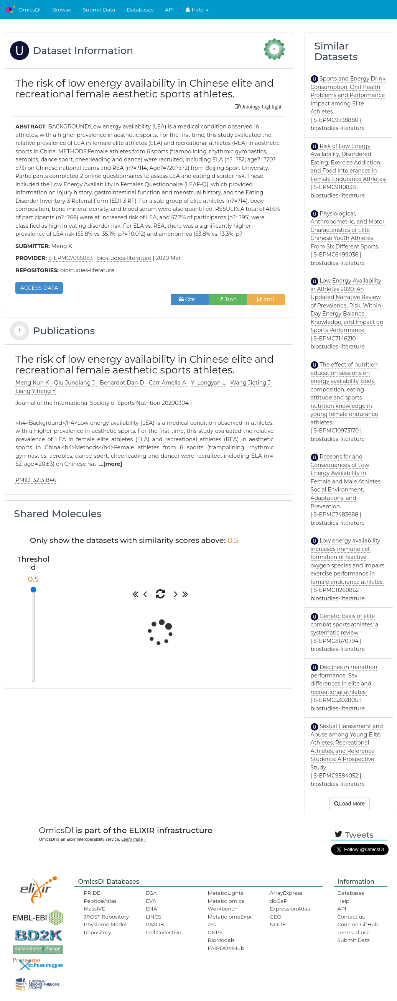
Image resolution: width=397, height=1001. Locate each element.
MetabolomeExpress (230, 920)
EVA (151, 901)
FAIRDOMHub (226, 948)
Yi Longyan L (209, 382)
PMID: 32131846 (35, 480)
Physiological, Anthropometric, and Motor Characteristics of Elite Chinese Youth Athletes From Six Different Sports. (348, 230)
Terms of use (354, 932)
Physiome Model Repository (105, 928)
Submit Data (99, 10)
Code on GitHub (358, 924)
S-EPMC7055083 (70, 258)
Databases (140, 10)
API (169, 10)
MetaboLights (225, 893)
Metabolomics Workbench (226, 905)
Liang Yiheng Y (36, 391)
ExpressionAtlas (290, 909)
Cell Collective (163, 932)
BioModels (221, 940)
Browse (61, 10)
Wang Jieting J (251, 382)
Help (197, 10)
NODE (278, 924)
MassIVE (94, 909)
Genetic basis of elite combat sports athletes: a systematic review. (345, 624)
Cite (190, 299)
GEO (275, 917)
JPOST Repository (106, 917)
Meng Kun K (33, 382)
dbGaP (278, 901)
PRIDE (92, 893)
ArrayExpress (286, 893)
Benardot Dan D (123, 382)
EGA (151, 893)
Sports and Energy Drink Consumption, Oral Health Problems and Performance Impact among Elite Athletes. (348, 95)
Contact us (351, 917)
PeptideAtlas (100, 901)
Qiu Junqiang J (75, 382)
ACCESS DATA (39, 287)
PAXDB (155, 924)
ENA (151, 909)
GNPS (215, 932)
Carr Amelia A (168, 382)
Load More (349, 803)
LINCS (153, 917)
